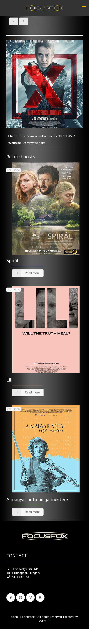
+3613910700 (18, 577)
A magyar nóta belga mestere (37, 499)
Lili (9, 379)
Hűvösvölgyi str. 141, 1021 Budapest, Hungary (23, 571)
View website (34, 143)
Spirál (12, 260)
